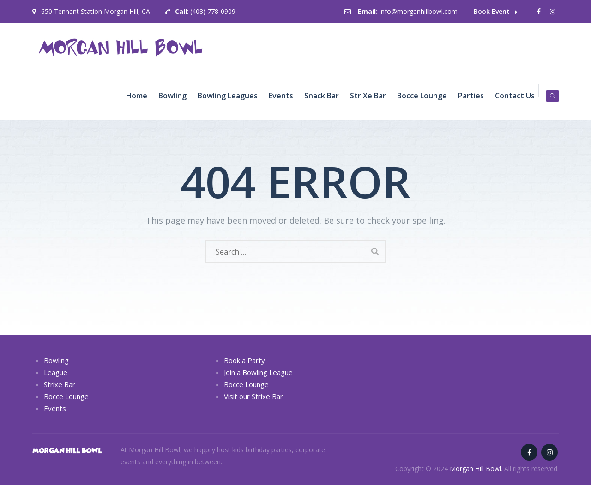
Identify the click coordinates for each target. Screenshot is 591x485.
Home (136, 96)
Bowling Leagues (228, 96)
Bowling (172, 96)
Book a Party (244, 360)
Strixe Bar (59, 384)
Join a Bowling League (258, 372)
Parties (471, 96)
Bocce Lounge (422, 96)
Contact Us (515, 96)
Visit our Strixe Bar (253, 396)
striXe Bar (368, 96)
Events (281, 96)
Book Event (496, 11)
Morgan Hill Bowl (475, 468)
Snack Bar (321, 96)
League (55, 372)
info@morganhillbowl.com (419, 11)
